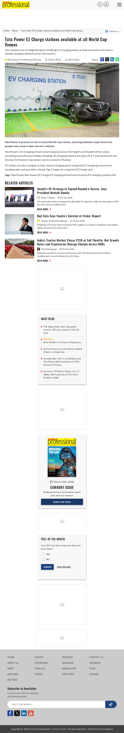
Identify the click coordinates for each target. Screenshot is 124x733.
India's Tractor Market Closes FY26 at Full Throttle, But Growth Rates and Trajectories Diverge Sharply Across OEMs (78, 242)
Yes (48, 554)
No (47, 559)
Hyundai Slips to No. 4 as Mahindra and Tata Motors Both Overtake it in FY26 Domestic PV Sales (62, 361)
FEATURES (12, 674)
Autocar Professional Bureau (52, 221)
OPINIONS (67, 657)
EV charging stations (99, 174)
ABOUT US (13, 662)
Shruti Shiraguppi (47, 249)
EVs (114, 174)
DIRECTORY (68, 674)
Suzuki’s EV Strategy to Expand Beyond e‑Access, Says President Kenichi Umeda (72, 191)
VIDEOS (39, 674)
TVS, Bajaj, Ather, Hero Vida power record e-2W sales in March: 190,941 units (61, 329)
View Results (64, 567)
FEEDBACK (95, 662)
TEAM (92, 668)
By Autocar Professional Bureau (23, 59)
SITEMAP (94, 674)
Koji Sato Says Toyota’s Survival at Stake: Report (70, 216)
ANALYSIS (40, 668)
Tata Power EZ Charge (36, 174)
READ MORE (44, 209)
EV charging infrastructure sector (69, 174)
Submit (47, 567)
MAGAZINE (68, 662)
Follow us (112, 31)
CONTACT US (96, 657)
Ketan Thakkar (46, 197)
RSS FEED (12, 679)
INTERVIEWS (41, 662)
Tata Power (17, 174)
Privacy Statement (77, 729)
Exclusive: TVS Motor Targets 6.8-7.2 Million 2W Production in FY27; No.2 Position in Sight (61, 374)
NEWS (10, 668)
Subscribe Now (62, 501)
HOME (10, 657)
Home (6, 30)
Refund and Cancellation (100, 729)
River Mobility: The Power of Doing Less (62, 342)
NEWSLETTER (69, 668)
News (15, 30)
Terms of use (59, 729)
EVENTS (39, 657)
